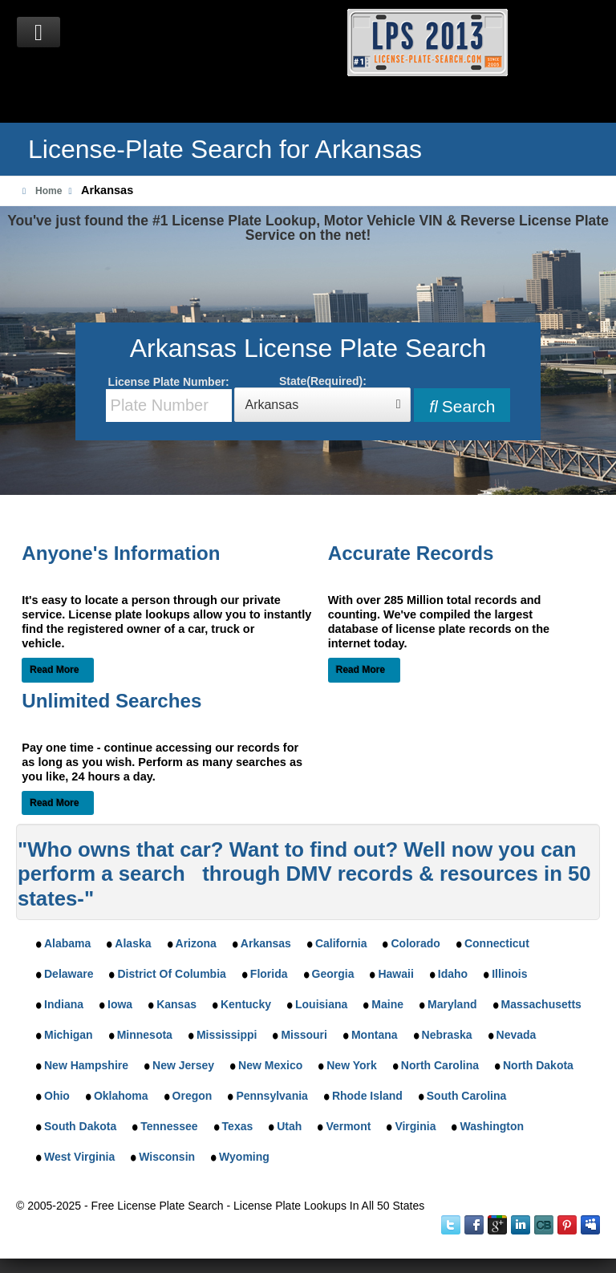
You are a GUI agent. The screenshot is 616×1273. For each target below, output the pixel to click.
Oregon (192, 1095)
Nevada (516, 1034)
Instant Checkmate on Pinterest (567, 1224)
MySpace (590, 1224)
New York (351, 1065)
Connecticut (496, 943)
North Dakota (538, 1065)
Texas (237, 1126)
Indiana (63, 1004)
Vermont (348, 1126)
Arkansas (266, 943)
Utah (289, 1126)
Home (48, 191)
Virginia (415, 1126)
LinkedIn (520, 1224)
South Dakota (80, 1126)
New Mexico (270, 1065)
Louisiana (321, 1004)
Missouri (304, 1034)
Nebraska (447, 1034)
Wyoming (244, 1156)
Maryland (452, 1004)
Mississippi (227, 1034)
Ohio (57, 1095)
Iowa (119, 1004)
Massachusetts (541, 1004)
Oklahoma (121, 1095)
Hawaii (395, 973)
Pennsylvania (272, 1095)
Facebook (474, 1224)
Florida (269, 973)
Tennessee (168, 1126)
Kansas (176, 1004)
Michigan (68, 1034)
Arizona (196, 943)
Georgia (333, 973)
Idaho (453, 973)
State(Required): (322, 398)
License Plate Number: (169, 398)
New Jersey (183, 1065)
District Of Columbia (171, 973)
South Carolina (467, 1095)
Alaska (133, 943)
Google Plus (497, 1224)
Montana (374, 1034)
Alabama (67, 943)
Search (462, 406)
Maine (387, 1004)
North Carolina (440, 1065)
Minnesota (144, 1034)
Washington (492, 1126)
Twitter (450, 1224)
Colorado (415, 943)
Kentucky (246, 1004)
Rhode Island (367, 1095)
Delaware (68, 973)
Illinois (509, 973)
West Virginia (79, 1156)
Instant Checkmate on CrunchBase (543, 1224)
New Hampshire (86, 1065)
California (341, 943)
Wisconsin (167, 1156)
